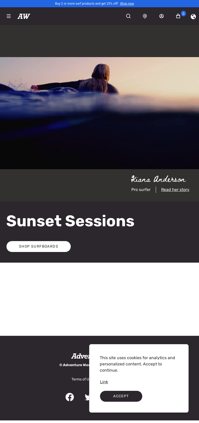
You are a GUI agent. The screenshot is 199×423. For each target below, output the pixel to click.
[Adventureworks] (24, 16)
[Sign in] (164, 16)
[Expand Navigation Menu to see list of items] (8, 16)
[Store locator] (147, 16)
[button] (181, 16)
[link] (127, 3)
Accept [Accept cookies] (121, 396)
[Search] (131, 16)
